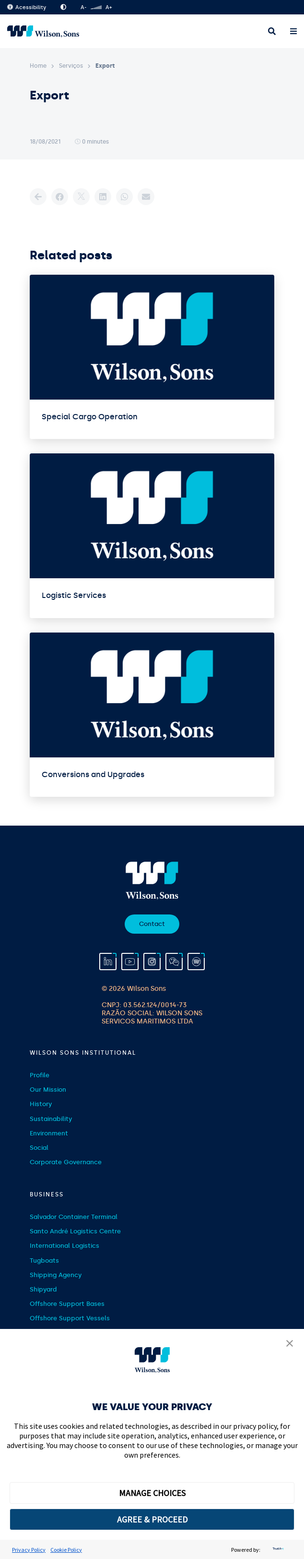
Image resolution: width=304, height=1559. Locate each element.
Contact (152, 923)
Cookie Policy (66, 1549)
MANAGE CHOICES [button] (152, 1492)
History (41, 1104)
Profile (39, 1075)
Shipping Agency (56, 1275)
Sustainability (51, 1118)
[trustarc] (277, 1549)
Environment (49, 1133)
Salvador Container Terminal (73, 1216)
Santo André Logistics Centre (75, 1231)
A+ (108, 7)
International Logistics (64, 1245)
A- (83, 7)
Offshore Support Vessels (70, 1318)
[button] (289, 1344)
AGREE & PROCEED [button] (152, 1519)
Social (39, 1147)
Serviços (71, 65)
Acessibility (26, 7)
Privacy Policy (29, 1549)
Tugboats (44, 1260)
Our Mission (48, 1089)
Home (38, 65)
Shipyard (43, 1289)
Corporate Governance (66, 1162)
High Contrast (63, 7)
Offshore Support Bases (67, 1303)
